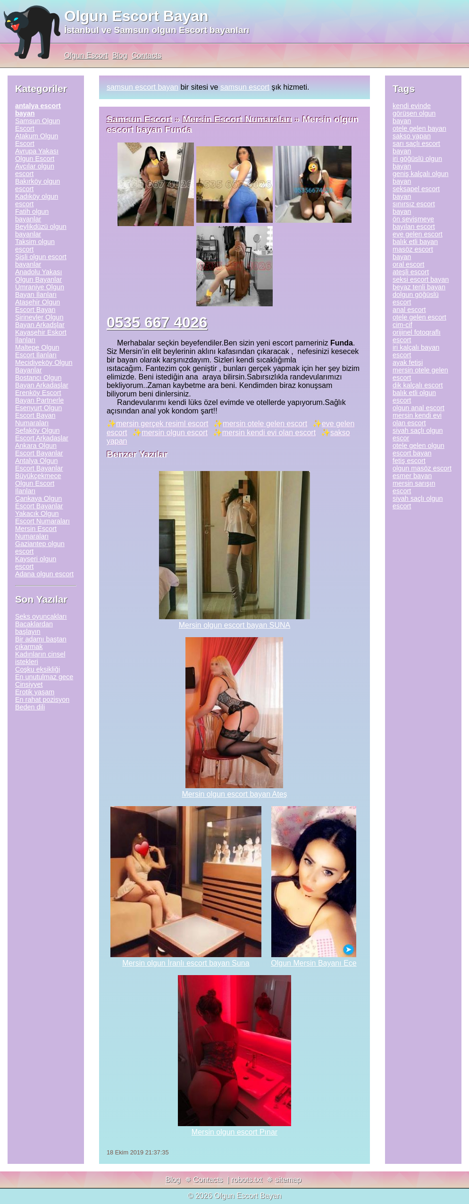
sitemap (288, 1180)
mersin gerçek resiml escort (162, 424)
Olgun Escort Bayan (136, 16)
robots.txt (246, 1180)
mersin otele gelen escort (265, 424)
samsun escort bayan (142, 87)
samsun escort (244, 87)
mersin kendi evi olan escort (269, 433)
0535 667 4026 (157, 322)
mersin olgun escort (175, 433)
